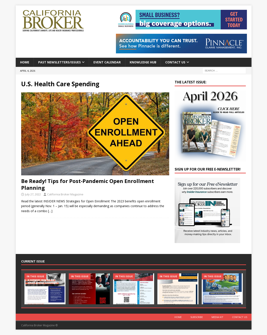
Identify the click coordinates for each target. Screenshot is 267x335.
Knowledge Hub (143, 62)
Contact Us (175, 62)
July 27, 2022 (33, 194)
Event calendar (107, 62)
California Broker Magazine (65, 194)
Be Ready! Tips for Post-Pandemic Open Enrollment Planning (87, 184)
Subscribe (196, 317)
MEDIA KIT (217, 317)
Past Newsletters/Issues (59, 62)
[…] (50, 211)
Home (24, 62)
